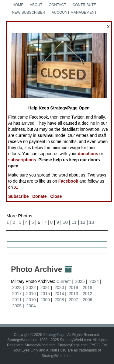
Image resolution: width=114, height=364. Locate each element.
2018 (87, 287)
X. (16, 187)
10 (65, 222)
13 (91, 222)
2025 (80, 281)
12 (82, 222)
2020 (59, 287)
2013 (73, 293)
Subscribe (18, 196)
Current (64, 281)
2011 (17, 299)
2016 (31, 293)
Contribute (84, 5)
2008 (59, 299)
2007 (73, 299)
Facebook (68, 181)
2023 (17, 287)
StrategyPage (54, 335)
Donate (39, 196)
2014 (59, 293)
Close (56, 196)
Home (17, 5)
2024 (94, 281)
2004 (31, 305)
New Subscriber (28, 12)
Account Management (74, 12)
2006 (87, 299)
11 (74, 222)
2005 (17, 305)
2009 (45, 299)
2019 (73, 287)
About (36, 5)
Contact (57, 5)
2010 (31, 299)
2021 (45, 287)
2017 (17, 293)
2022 (31, 287)
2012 (87, 293)
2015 (45, 293)
